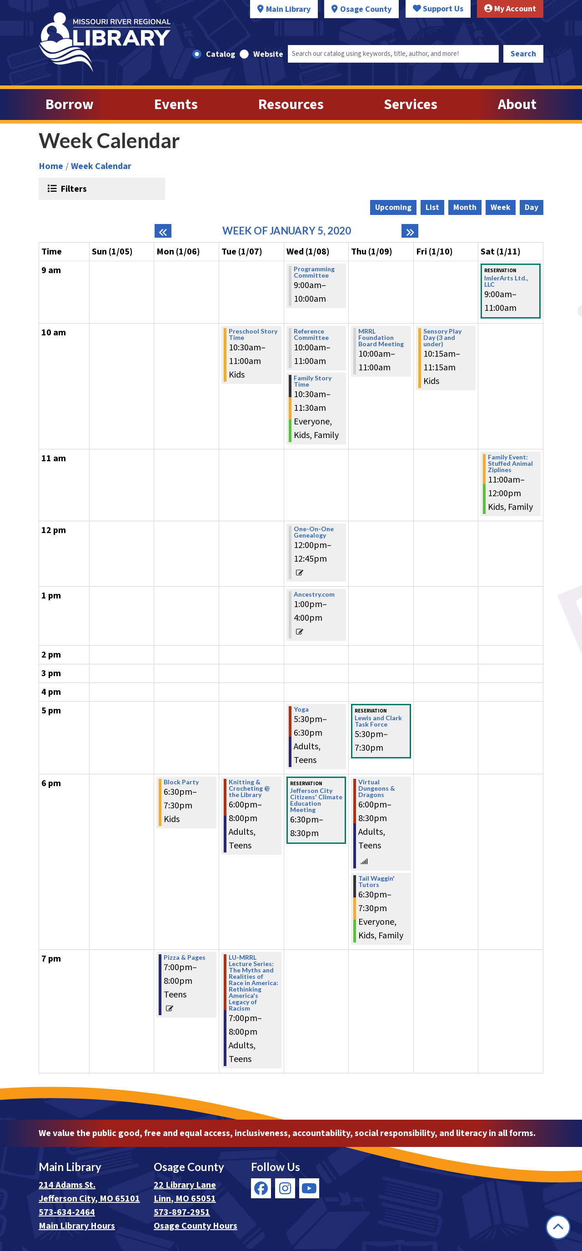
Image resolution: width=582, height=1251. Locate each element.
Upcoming (393, 207)
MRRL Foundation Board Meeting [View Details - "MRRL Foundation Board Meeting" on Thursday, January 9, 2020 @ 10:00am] (381, 337)
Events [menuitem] (176, 104)
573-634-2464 (67, 1212)
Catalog (220, 54)
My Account (510, 9)
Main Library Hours (77, 1226)
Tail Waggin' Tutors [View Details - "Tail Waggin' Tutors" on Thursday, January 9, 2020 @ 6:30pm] (376, 881)
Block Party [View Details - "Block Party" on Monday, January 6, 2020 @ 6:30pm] (181, 782)
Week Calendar (101, 166)
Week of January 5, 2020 (286, 231)
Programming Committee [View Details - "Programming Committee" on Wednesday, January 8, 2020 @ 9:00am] (314, 272)
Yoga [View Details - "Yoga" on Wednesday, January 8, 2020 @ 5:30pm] (301, 709)
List (432, 207)
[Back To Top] (558, 1227)
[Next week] (409, 231)
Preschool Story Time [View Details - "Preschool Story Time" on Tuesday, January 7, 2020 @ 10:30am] (253, 334)
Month (465, 207)
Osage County (365, 9)
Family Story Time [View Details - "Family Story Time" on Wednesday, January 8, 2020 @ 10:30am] (312, 381)
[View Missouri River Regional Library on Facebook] (261, 1188)
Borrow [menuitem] (69, 104)
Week (501, 207)
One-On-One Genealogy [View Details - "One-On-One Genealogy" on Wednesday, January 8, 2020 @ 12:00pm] (314, 532)
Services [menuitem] (410, 104)
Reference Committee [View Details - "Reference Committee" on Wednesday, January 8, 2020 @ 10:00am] (311, 334)
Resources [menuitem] (291, 104)
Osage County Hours (195, 1226)
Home (51, 166)
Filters (72, 188)
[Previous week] (163, 231)
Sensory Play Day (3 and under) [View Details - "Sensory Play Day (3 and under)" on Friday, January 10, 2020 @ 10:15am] (442, 337)
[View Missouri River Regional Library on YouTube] (309, 1188)
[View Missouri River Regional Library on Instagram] (285, 1188)
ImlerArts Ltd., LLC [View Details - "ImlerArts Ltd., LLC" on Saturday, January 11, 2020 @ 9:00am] (506, 281)
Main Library (288, 9)
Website (268, 54)
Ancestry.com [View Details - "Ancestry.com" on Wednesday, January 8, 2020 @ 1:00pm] (314, 594)
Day (531, 207)
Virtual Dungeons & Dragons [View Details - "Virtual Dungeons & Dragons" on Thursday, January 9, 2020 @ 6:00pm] (376, 788)
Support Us (438, 9)
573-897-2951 (182, 1212)
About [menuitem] (517, 104)
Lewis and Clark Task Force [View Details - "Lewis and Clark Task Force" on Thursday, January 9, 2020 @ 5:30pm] (378, 721)
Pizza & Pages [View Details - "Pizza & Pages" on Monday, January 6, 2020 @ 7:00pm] (185, 957)
